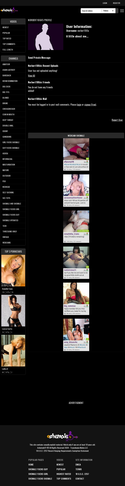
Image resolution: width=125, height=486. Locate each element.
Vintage (6, 236)
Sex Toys (6, 197)
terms (79, 469)
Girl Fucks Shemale (11, 142)
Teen (4, 225)
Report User (117, 120)
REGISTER (116, 3)
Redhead (6, 186)
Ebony (5, 131)
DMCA (78, 464)
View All (31, 75)
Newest (6, 27)
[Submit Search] (116, 10)
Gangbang (7, 136)
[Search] (92, 10)
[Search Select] (108, 10)
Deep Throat (8, 119)
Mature (6, 170)
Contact (80, 478)
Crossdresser (9, 108)
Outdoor (6, 175)
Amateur (6, 64)
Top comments (9, 43)
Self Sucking (8, 192)
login (79, 104)
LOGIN (105, 3)
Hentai (5, 153)
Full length (8, 49)
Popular (6, 32)
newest (60, 464)
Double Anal (8, 125)
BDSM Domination (10, 80)
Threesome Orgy (10, 231)
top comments (64, 478)
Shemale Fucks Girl (11, 209)
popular (61, 469)
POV (4, 181)
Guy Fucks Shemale (11, 147)
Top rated (7, 38)
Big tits (6, 92)
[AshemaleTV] (9, 10)
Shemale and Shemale (12, 203)
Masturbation (9, 164)
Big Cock (6, 86)
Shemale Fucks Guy (11, 214)
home (31, 464)
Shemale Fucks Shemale (40, 478)
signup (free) (90, 104)
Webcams (7, 242)
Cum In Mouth (8, 114)
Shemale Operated (10, 220)
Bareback (7, 75)
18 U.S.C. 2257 (82, 473)
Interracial (8, 158)
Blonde (6, 97)
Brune (5, 103)
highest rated (64, 473)
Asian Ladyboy (9, 69)
